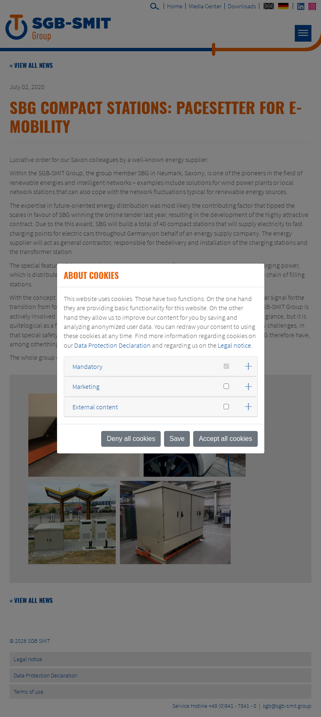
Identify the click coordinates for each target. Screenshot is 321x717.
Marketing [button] (86, 386)
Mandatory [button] (87, 366)
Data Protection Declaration (112, 345)
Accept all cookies (225, 438)
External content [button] (95, 407)
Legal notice (234, 345)
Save (176, 438)
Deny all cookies (131, 438)
